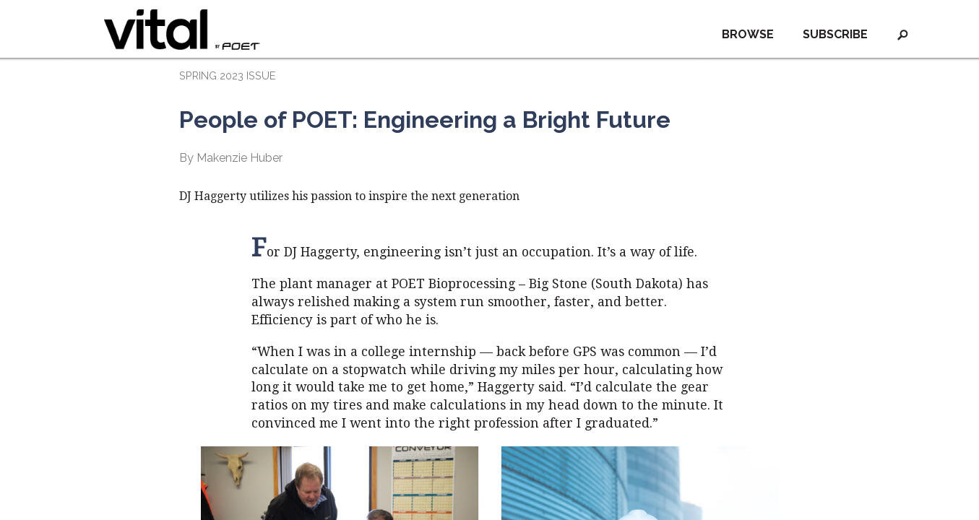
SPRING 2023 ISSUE (227, 75)
